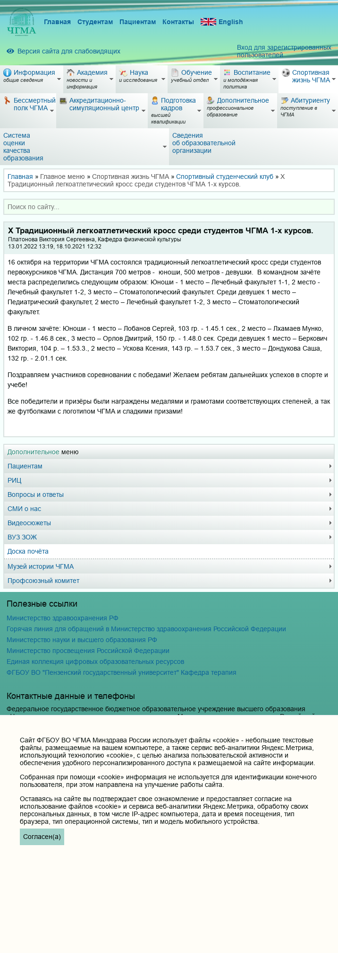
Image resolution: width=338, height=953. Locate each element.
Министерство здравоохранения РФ (62, 618)
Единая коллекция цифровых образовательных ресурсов (95, 661)
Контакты (178, 22)
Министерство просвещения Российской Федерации (88, 650)
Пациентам (137, 22)
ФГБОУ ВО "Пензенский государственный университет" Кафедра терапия (122, 672)
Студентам (95, 22)
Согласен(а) (42, 836)
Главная (57, 22)
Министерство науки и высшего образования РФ (82, 640)
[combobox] (169, 207)
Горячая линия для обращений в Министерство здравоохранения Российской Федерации (146, 629)
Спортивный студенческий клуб (224, 176)
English (222, 22)
